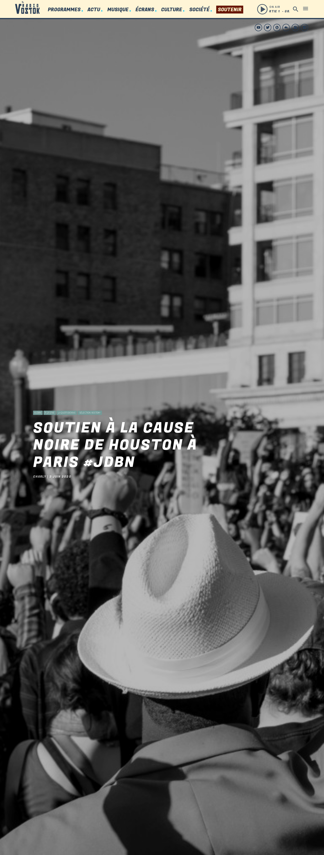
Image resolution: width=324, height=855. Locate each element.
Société (199, 9)
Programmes (64, 9)
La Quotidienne (67, 398)
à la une (49, 398)
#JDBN (37, 398)
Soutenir (230, 9)
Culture (171, 9)
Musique (117, 9)
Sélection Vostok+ (90, 398)
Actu (94, 9)
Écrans (144, 9)
